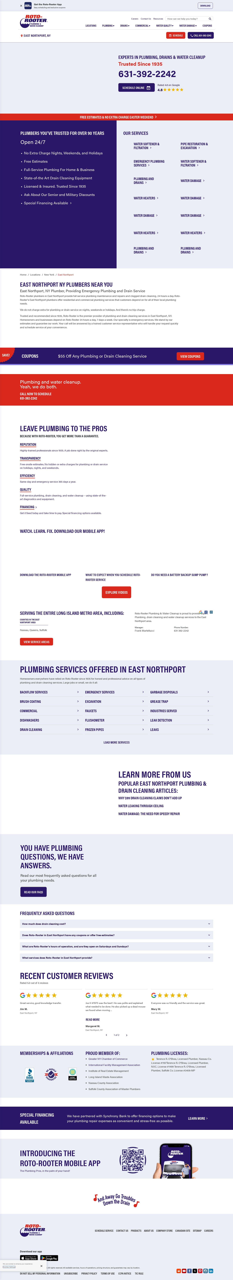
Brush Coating (50, 701)
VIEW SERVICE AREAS (36, 641)
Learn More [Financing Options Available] (198, 1118)
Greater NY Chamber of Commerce (108, 1059)
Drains (124, 25)
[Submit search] (210, 18)
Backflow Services (50, 691)
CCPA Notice (124, 1273)
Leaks (180, 729)
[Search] (189, 18)
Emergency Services (115, 691)
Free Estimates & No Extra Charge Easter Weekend (119, 117)
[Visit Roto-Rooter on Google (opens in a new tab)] (200, 612)
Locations (91, 25)
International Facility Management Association (114, 1065)
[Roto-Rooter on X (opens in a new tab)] (195, 1271)
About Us (149, 1230)
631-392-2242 (147, 73)
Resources (158, 18)
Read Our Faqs (33, 892)
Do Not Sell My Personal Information (40, 1273)
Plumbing (108, 25)
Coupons (207, 25)
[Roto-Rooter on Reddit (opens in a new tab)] (179, 1271)
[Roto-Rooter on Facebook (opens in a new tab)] (189, 1271)
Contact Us (146, 18)
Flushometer (115, 720)
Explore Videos (117, 592)
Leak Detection (180, 720)
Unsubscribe (71, 1273)
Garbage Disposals (180, 691)
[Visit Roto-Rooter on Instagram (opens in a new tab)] (211, 612)
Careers (134, 18)
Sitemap (197, 1230)
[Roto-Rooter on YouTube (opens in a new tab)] (184, 1271)
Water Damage (188, 25)
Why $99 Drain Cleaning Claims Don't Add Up (150, 797)
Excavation (115, 701)
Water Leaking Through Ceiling (141, 805)
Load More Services (117, 742)
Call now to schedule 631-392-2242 (35, 396)
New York (49, 274)
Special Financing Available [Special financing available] (48, 202)
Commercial (142, 25)
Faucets (115, 710)
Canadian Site (182, 1230)
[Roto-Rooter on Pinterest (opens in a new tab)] (200, 1271)
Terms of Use (108, 1273)
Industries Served (180, 710)
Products (136, 1230)
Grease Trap (180, 701)
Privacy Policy (89, 1273)
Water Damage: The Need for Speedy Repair (149, 813)
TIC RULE (139, 1273)
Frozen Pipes (115, 729)
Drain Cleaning (50, 729)
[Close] (41, 1266)
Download (205, 5)
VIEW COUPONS (190, 356)
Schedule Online (136, 87)
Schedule (176, 35)
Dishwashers (50, 720)
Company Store (164, 1230)
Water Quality (164, 25)
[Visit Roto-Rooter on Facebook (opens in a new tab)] (206, 612)
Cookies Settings (9, 1267)
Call (200, 35)
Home (23, 274)
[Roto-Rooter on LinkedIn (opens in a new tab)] (211, 1271)
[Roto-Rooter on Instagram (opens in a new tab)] (205, 1271)
